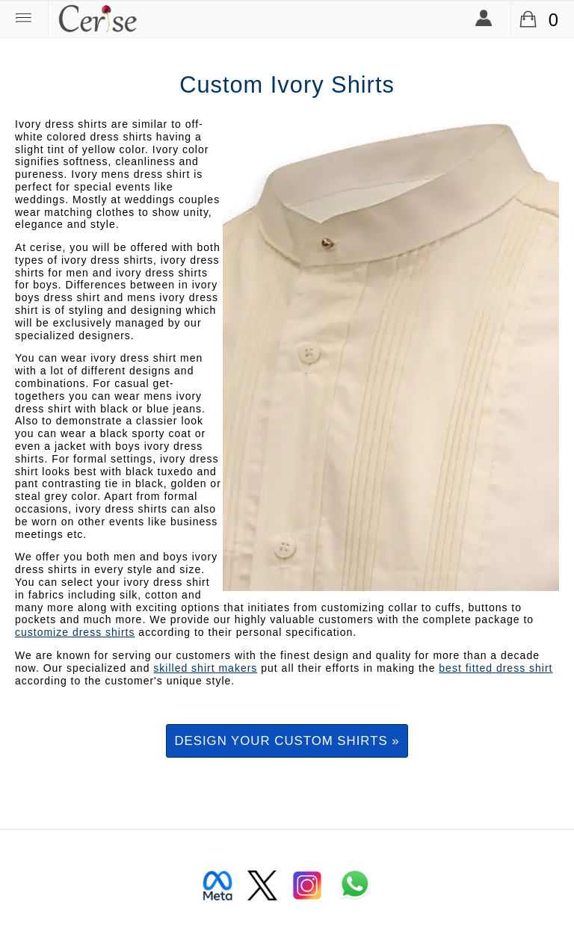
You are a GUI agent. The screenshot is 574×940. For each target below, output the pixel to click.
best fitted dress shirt (495, 668)
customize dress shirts (75, 632)
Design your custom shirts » (286, 741)
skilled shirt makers (205, 668)
